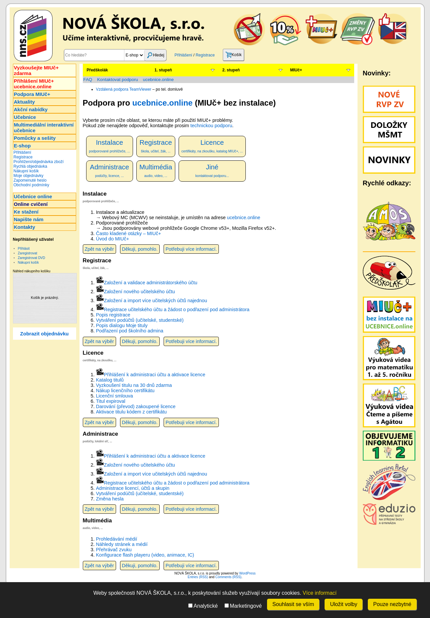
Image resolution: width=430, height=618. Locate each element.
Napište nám (29, 219)
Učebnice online (33, 196)
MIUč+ (296, 70)
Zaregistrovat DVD (31, 258)
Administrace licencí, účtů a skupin (133, 488)
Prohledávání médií (116, 539)
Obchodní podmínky (31, 185)
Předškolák (97, 70)
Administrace (109, 170)
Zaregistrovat (27, 253)
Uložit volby (343, 604)
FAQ (87, 79)
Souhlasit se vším (293, 604)
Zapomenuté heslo (30, 180)
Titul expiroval (110, 401)
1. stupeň (163, 70)
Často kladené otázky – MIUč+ (128, 233)
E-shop (22, 145)
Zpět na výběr (99, 249)
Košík (233, 54)
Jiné (212, 170)
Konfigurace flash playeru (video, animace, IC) (145, 555)
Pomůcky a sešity (35, 138)
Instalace (109, 146)
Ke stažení (26, 212)
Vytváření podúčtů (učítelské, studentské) (140, 320)
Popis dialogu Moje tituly (122, 325)
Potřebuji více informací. (191, 249)
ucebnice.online (158, 79)
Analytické (203, 606)
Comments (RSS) (228, 577)
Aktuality (24, 102)
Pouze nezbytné (392, 604)
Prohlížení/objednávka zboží (39, 161)
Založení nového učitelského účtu (139, 291)
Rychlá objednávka (30, 166)
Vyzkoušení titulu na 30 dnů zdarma (134, 385)
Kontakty (24, 227)
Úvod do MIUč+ (112, 238)
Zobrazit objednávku (44, 333)
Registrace (205, 55)
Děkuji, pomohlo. (140, 249)
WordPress (247, 573)
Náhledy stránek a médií (122, 544)
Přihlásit (24, 248)
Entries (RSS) (198, 577)
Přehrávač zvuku (114, 549)
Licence (212, 146)
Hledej (155, 55)
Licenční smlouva (114, 395)
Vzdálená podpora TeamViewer (123, 89)
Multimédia (155, 170)
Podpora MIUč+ (32, 94)
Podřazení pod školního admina (129, 330)
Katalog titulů (110, 380)
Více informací (320, 593)
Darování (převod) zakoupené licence (136, 406)
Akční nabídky (31, 109)
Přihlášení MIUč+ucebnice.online (34, 83)
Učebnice (25, 117)
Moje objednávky (29, 175)
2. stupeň (231, 70)
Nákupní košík (26, 171)
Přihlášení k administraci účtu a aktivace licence (155, 374)
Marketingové (243, 606)
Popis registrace (113, 314)
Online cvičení (31, 204)
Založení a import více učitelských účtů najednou (155, 300)
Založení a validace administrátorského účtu (151, 282)
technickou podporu (211, 125)
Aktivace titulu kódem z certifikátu (131, 411)
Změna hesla (110, 498)
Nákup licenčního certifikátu (125, 390)
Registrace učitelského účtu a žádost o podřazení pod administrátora (177, 309)
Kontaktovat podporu (117, 79)
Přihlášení (183, 55)
